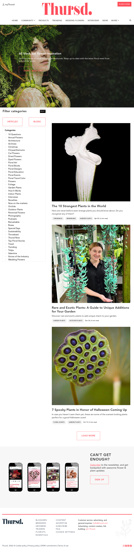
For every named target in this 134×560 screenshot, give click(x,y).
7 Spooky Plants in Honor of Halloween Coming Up (89, 410)
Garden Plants (86, 218)
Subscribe (95, 465)
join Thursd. (91, 529)
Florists (41, 532)
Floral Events (59, 422)
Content (61, 520)
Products (44, 21)
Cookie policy (21, 546)
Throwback (57, 218)
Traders (40, 529)
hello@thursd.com (100, 523)
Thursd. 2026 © (8, 546)
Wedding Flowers (74, 21)
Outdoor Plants (75, 320)
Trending (57, 21)
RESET (42, 111)
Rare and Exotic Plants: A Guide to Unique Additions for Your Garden (90, 309)
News (105, 21)
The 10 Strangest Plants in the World (79, 206)
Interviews (93, 21)
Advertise (61, 523)
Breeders (41, 523)
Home (15, 21)
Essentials (42, 535)
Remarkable (71, 218)
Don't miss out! (33, 71)
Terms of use (63, 546)
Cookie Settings (65, 532)
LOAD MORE (88, 436)
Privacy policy (33, 546)
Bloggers (41, 520)
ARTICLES (12, 122)
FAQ (58, 529)
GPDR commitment (49, 546)
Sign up (99, 480)
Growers (41, 526)
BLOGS (37, 122)
